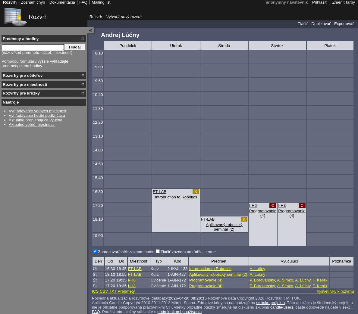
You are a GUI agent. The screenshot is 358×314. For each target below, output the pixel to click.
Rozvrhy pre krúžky (21, 93)
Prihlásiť (319, 2)
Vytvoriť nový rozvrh (124, 16)
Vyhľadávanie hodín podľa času (37, 115)
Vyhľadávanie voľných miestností (38, 111)
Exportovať (344, 23)
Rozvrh (38, 17)
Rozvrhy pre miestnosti (25, 84)
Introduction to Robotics (176, 197)
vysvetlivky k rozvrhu (335, 291)
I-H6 (253, 205)
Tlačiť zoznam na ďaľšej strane (188, 252)
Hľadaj (75, 47)
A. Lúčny (257, 268)
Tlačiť (303, 23)
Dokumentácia (62, 2)
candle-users (281, 307)
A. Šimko (285, 280)
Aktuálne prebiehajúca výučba (35, 120)
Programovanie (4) (262, 213)
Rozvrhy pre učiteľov (23, 75)
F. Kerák (320, 280)
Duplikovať (321, 23)
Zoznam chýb (33, 2)
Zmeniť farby (343, 2)
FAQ (83, 2)
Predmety (126, 291)
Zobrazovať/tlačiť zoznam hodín (126, 252)
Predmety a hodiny (21, 38)
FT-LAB (159, 191)
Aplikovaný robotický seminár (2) (224, 227)
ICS (95, 291)
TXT (113, 291)
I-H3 (282, 205)
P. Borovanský (262, 280)
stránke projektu (270, 302)
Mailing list (101, 2)
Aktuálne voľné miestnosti (32, 124)
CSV (104, 291)
